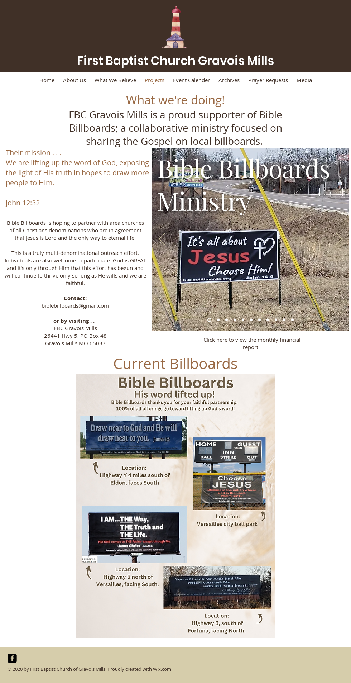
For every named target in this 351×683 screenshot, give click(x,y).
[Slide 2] (218, 320)
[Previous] (162, 239)
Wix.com (162, 669)
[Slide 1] (209, 320)
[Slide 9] (276, 320)
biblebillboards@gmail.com (75, 305)
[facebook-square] (12, 658)
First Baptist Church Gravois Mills (175, 60)
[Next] (339, 239)
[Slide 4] (235, 320)
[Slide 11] (292, 320)
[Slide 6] (251, 320)
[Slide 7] (259, 320)
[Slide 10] (284, 320)
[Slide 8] (267, 320)
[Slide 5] (243, 320)
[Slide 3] (226, 320)
